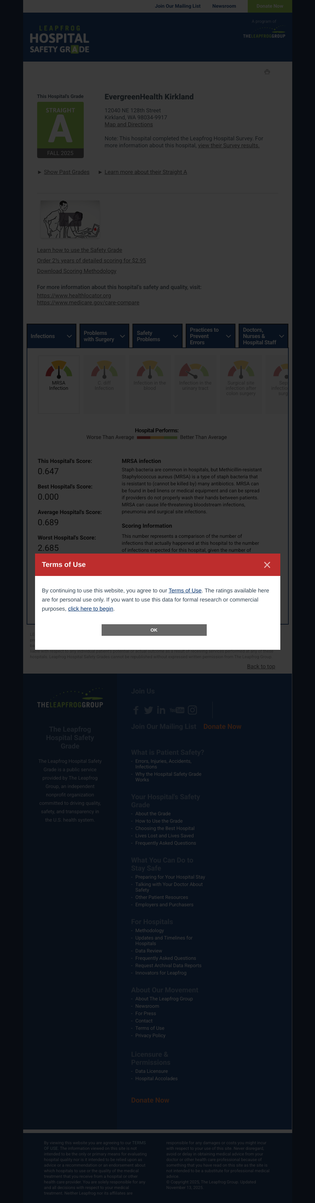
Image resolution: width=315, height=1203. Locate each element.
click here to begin (90, 609)
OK (154, 630)
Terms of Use (185, 591)
